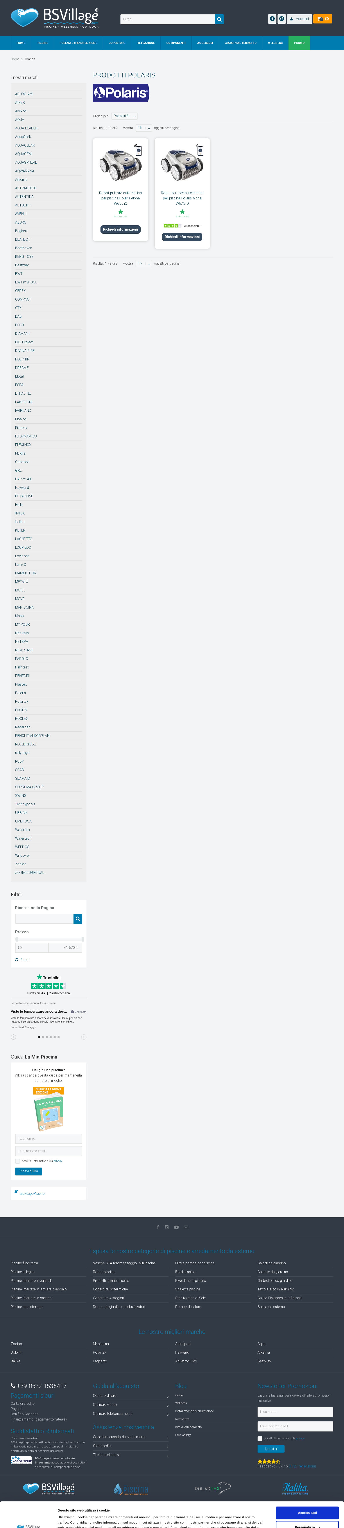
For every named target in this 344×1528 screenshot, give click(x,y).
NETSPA (21, 642)
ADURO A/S (24, 94)
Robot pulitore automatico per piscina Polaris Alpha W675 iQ (182, 198)
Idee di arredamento (188, 1427)
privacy (58, 1161)
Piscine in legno (23, 1272)
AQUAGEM (23, 154)
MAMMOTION (25, 573)
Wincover (22, 855)
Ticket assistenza (131, 1456)
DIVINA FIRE (25, 351)
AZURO (21, 222)
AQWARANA (24, 171)
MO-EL (20, 590)
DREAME (22, 368)
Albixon (21, 111)
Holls (19, 505)
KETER (20, 530)
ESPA (19, 385)
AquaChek (23, 137)
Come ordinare (131, 1396)
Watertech (23, 838)
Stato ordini (131, 1447)
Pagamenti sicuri (33, 1395)
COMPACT (23, 299)
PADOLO (21, 659)
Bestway (22, 265)
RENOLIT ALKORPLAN (32, 736)
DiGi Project (24, 342)
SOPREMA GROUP (29, 787)
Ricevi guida (29, 1171)
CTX (18, 308)
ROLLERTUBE (25, 744)
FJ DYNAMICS (26, 436)
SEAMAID (22, 778)
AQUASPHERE (26, 162)
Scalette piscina (187, 1289)
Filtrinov (21, 428)
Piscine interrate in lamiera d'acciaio (39, 1289)
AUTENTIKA (24, 197)
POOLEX (21, 719)
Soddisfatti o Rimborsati (42, 1431)
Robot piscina (104, 1272)
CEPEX (20, 291)
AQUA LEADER (26, 128)
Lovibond (22, 556)
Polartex (21, 701)
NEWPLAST (24, 650)
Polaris (20, 693)
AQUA (19, 120)
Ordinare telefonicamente (131, 1414)
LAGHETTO (23, 539)
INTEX (20, 513)
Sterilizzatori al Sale (190, 1298)
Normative (182, 1419)
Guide (179, 1395)
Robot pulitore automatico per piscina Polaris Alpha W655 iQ (120, 198)
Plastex (21, 684)
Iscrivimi (271, 1449)
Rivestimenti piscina (190, 1281)
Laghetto (100, 1361)
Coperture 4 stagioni (109, 1298)
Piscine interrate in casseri (31, 1298)
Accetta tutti (307, 1487)
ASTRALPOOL (26, 188)
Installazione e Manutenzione (194, 1411)
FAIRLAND (23, 410)
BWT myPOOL (26, 282)
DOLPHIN (22, 359)
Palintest (22, 667)
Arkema (21, 179)
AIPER (20, 102)
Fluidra (20, 453)
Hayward (22, 487)
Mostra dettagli (69, 1519)
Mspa (19, 616)
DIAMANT (22, 333)
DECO (19, 325)
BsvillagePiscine (32, 1193)
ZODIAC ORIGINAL (29, 873)
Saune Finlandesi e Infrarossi (280, 1298)
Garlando (22, 462)
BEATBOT (22, 239)
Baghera (21, 231)
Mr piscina (101, 1344)
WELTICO (22, 847)
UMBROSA (23, 821)
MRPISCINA (24, 607)
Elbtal (19, 376)
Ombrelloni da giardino (275, 1281)
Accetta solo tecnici (307, 1516)
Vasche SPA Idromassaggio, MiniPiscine (124, 1263)
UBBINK (21, 813)
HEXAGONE (24, 496)
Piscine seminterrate (27, 1307)
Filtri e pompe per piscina (195, 1263)
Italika (20, 522)
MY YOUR (22, 624)
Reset (22, 959)
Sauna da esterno (271, 1307)
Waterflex (22, 830)
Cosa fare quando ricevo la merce (131, 1438)
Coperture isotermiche (110, 1289)
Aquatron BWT (186, 1361)
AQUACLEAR (25, 145)
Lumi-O (20, 564)
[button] (299, 19)
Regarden (22, 727)
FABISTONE (24, 402)
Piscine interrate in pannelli (31, 1281)
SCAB (19, 770)
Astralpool (183, 1344)
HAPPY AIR (23, 479)
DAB (18, 316)
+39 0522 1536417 (39, 1386)
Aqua (261, 1344)
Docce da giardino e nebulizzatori (119, 1307)
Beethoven (23, 248)
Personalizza (307, 1501)
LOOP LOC (23, 547)
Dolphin (16, 1352)
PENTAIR (22, 676)
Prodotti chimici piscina (111, 1281)
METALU (21, 582)
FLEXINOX (23, 445)
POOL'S (21, 710)
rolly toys (22, 753)
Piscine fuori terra (24, 1263)
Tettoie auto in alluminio (276, 1289)
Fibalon (21, 419)
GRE (18, 470)
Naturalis (22, 633)
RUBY (19, 761)
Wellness (181, 1403)
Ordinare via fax (131, 1405)
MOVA (20, 599)
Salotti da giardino (272, 1263)
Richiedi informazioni (120, 229)
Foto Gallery (183, 1435)
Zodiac (20, 864)
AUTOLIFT (23, 205)
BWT (18, 274)
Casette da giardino (273, 1272)
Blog (181, 1386)
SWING (21, 796)
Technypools (25, 804)
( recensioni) (302, 1466)
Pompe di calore (188, 1307)
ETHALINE (23, 393)
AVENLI (21, 214)
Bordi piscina (185, 1272)
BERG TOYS (24, 256)
